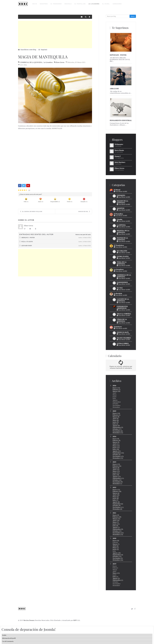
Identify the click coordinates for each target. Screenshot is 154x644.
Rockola (68, 4)
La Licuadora (93, 4)
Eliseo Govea (59, 62)
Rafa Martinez (120, 162)
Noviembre (118, 431)
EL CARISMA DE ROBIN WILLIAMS (31, 211)
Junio (116, 422)
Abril (115, 418)
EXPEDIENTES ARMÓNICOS (122, 307)
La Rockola (118, 293)
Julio (115, 424)
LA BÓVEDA (121, 225)
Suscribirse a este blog (28, 49)
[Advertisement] (55, 34)
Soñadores (117, 4)
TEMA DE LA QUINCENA (121, 263)
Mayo (116, 420)
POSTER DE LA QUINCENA (122, 239)
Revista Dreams (29, 617)
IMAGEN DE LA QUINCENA (122, 202)
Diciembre (118, 433)
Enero (116, 388)
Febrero (116, 389)
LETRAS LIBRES (123, 343)
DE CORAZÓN (122, 251)
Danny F (118, 156)
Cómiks (119, 219)
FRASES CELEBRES (124, 338)
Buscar (133, 16)
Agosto (116, 425)
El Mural (106, 4)
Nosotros (44, 4)
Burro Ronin (119, 150)
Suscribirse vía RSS (120, 191)
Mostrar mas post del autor (83, 234)
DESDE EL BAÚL (123, 332)
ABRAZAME (114, 88)
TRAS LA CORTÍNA (124, 314)
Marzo (116, 391)
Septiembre (118, 427)
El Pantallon (80, 4)
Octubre (117, 429)
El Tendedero (56, 4)
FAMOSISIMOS (122, 282)
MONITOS (120, 208)
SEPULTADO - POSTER (118, 55)
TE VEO (120, 288)
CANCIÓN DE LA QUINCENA (123, 300)
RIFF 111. (76, 617)
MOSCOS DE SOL (84, 211)
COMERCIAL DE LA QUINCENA (31, 62)
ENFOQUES (121, 195)
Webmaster (119, 144)
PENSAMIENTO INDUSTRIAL (121, 120)
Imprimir (44, 49)
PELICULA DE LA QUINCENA (123, 231)
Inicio (34, 4)
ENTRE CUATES (123, 256)
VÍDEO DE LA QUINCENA (122, 320)
